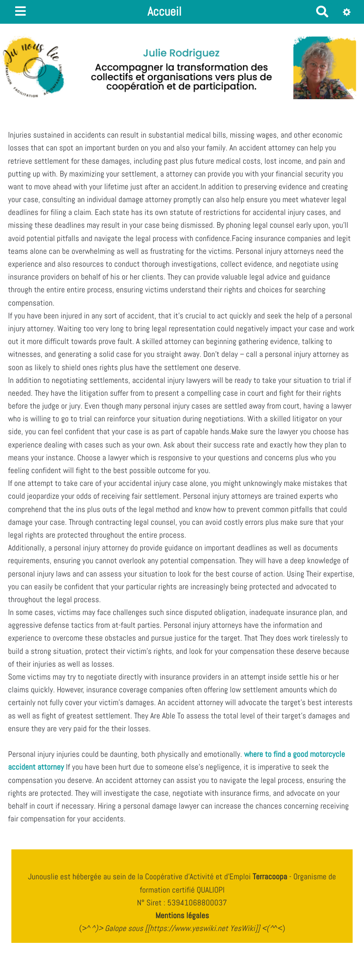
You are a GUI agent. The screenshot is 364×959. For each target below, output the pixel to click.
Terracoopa (271, 876)
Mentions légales (182, 915)
